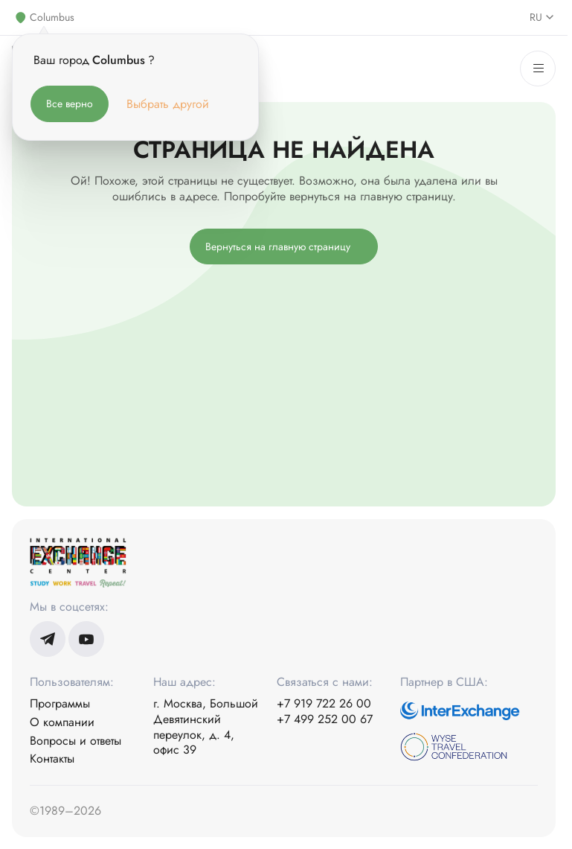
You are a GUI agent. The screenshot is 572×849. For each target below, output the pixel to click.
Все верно (69, 103)
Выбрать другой (167, 104)
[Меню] (538, 68)
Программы (60, 704)
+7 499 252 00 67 (325, 720)
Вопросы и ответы (75, 741)
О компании (62, 723)
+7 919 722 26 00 (324, 704)
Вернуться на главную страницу (277, 246)
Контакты (52, 759)
